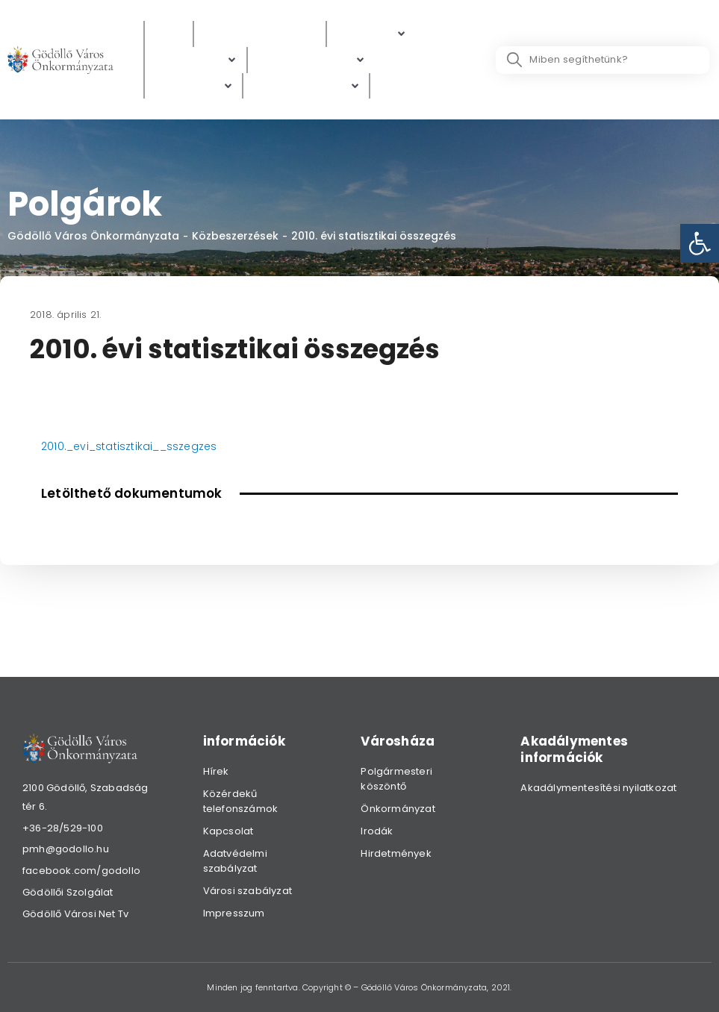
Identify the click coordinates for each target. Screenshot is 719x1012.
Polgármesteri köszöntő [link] (396, 778)
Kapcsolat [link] (228, 831)
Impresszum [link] (234, 913)
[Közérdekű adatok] (260, 34)
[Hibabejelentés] (306, 86)
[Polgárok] (371, 34)
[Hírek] (169, 34)
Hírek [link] (216, 771)
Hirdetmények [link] (396, 853)
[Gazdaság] (194, 86)
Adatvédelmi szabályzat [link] (235, 860)
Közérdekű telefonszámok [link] (240, 801)
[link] (699, 243)
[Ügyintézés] (195, 60)
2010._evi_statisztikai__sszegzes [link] (129, 446)
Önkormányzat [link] (398, 809)
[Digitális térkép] (311, 60)
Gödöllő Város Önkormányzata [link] (93, 235)
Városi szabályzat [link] (247, 891)
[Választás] (409, 86)
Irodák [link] (377, 831)
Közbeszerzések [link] (235, 235)
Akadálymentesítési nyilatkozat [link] (598, 788)
